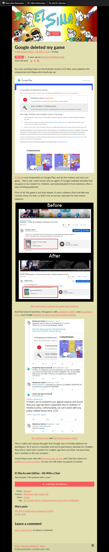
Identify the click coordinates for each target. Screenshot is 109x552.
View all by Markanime (29, 546)
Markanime (46, 57)
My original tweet (40, 438)
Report (42, 546)
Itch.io (59, 458)
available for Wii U (67, 311)
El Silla (18, 177)
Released (27, 491)
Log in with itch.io (24, 530)
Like (19, 57)
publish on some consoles (27, 461)
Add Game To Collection (54, 484)
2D (25, 500)
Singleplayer (74, 500)
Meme (37, 500)
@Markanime (58, 57)
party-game (63, 500)
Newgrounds (48, 458)
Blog (47, 549)
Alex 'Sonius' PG (41, 494)
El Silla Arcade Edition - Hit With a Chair (32, 52)
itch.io (17, 546)
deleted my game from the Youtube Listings (54, 314)
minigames (45, 500)
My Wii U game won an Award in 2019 (34, 511)
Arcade (30, 500)
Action (26, 497)
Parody (54, 500)
